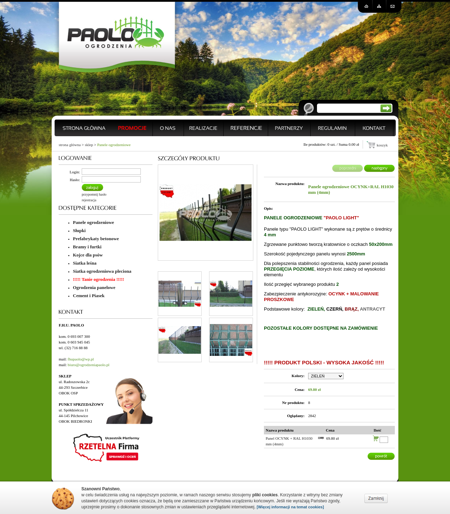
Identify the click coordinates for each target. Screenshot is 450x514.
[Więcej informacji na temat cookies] (290, 507)
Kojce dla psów (88, 255)
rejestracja (89, 200)
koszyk (382, 145)
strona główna (70, 145)
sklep (89, 145)
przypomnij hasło (94, 194)
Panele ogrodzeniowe (114, 145)
